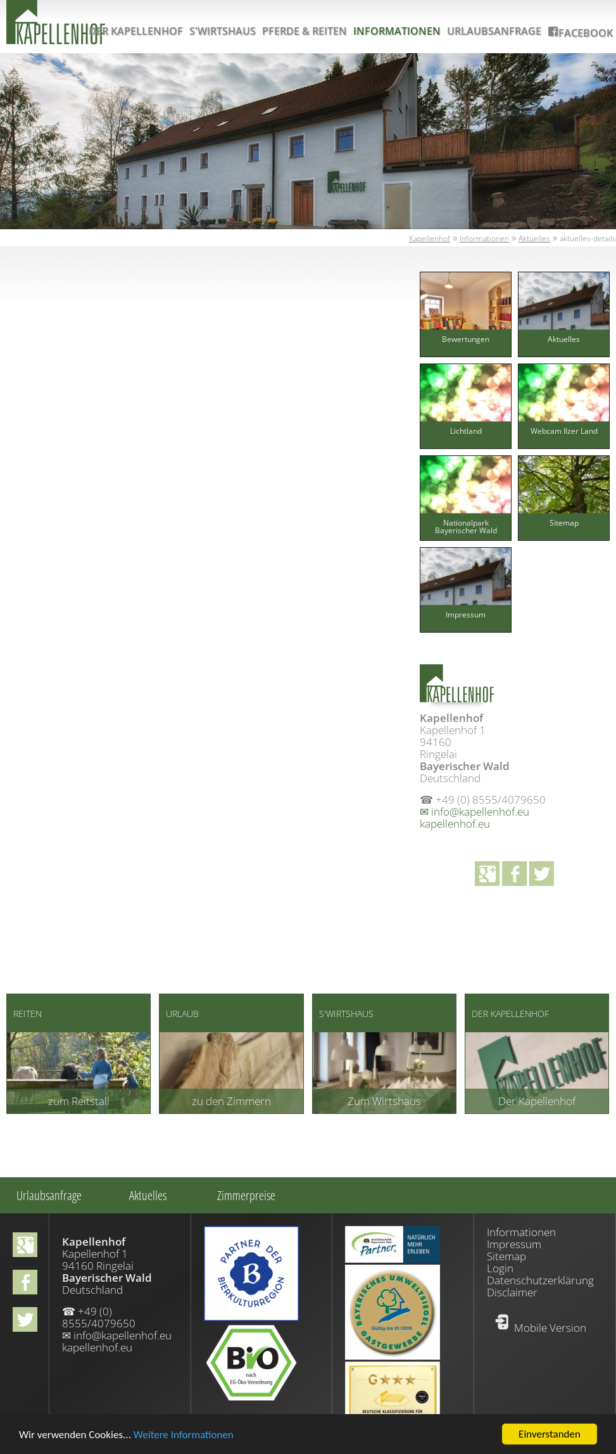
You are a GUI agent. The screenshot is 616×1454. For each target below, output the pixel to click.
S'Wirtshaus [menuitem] (222, 31)
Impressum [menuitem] (514, 1244)
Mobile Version (550, 1327)
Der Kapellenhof (536, 1101)
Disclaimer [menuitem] (512, 1292)
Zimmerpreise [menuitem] (246, 1195)
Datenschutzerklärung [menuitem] (540, 1280)
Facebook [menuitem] (585, 33)
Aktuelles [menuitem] (148, 1195)
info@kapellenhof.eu (480, 811)
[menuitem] (465, 352)
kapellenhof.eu (455, 823)
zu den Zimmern (231, 1101)
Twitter (541, 873)
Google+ (487, 873)
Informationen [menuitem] (397, 31)
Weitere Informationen (184, 1436)
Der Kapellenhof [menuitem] (136, 31)
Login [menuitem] (500, 1268)
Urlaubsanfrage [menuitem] (494, 31)
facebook (514, 873)
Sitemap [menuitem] (506, 1256)
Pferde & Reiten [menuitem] (304, 31)
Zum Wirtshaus (384, 1101)
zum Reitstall (79, 1101)
